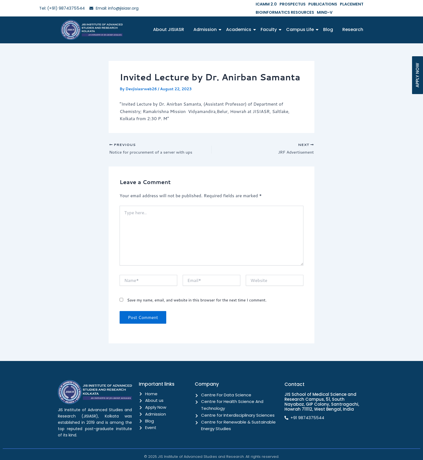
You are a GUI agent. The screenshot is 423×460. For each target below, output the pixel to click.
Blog (328, 21)
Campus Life (301, 21)
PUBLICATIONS (315, 4)
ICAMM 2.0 (265, 4)
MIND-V (415, 4)
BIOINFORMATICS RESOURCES (379, 4)
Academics (239, 21)
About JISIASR (168, 21)
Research (352, 21)
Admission (206, 21)
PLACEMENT (341, 4)
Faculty (270, 21)
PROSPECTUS (288, 4)
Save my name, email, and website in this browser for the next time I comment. (196, 292)
